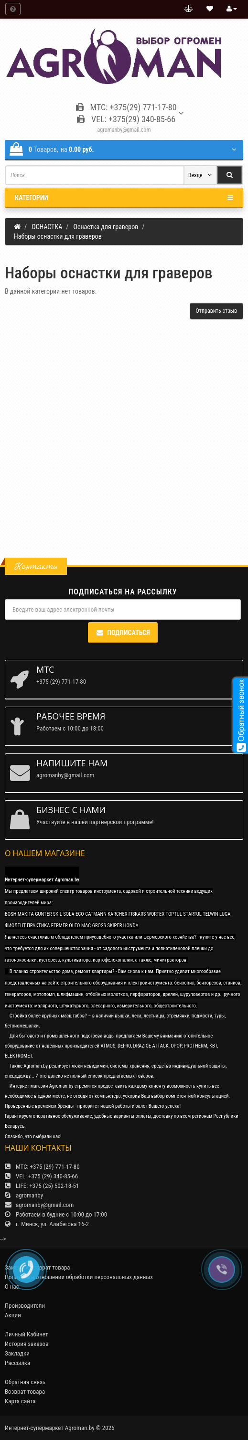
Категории (124, 197)
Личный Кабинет (26, 1334)
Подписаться (123, 632)
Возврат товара (25, 1391)
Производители (25, 1305)
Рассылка (17, 1362)
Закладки (17, 1353)
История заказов (27, 1343)
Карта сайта (20, 1401)
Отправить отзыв (216, 310)
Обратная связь (25, 1382)
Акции (13, 1315)
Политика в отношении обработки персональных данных (79, 1277)
